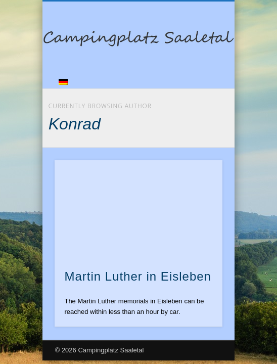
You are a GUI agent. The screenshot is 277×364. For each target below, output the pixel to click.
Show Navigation (198, 90)
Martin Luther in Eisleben (137, 276)
